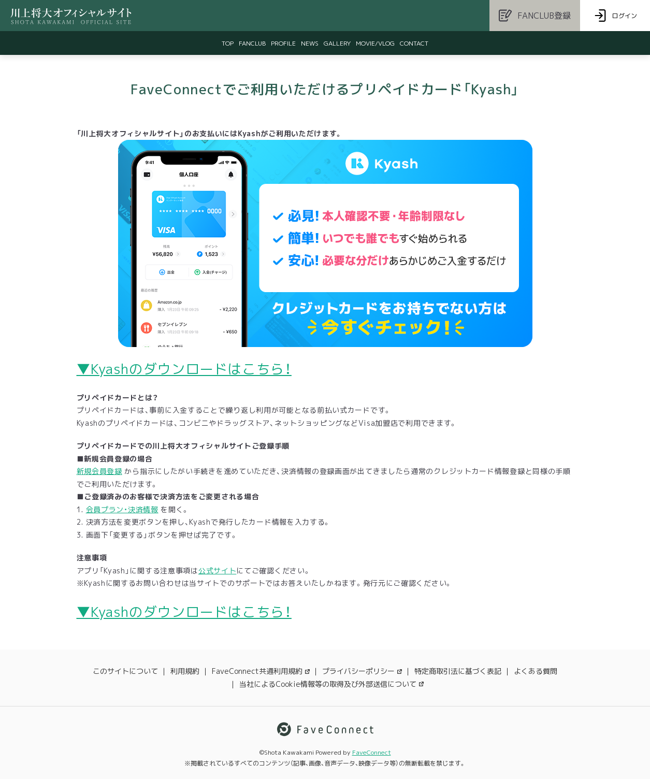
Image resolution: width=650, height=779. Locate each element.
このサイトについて (125, 671)
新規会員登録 (99, 471)
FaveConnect (371, 752)
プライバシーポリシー (362, 671)
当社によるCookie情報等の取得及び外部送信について (331, 684)
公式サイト (217, 570)
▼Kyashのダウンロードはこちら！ (184, 368)
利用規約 (184, 671)
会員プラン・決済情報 (122, 509)
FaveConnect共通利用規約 (261, 671)
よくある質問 (535, 671)
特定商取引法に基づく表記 (457, 671)
